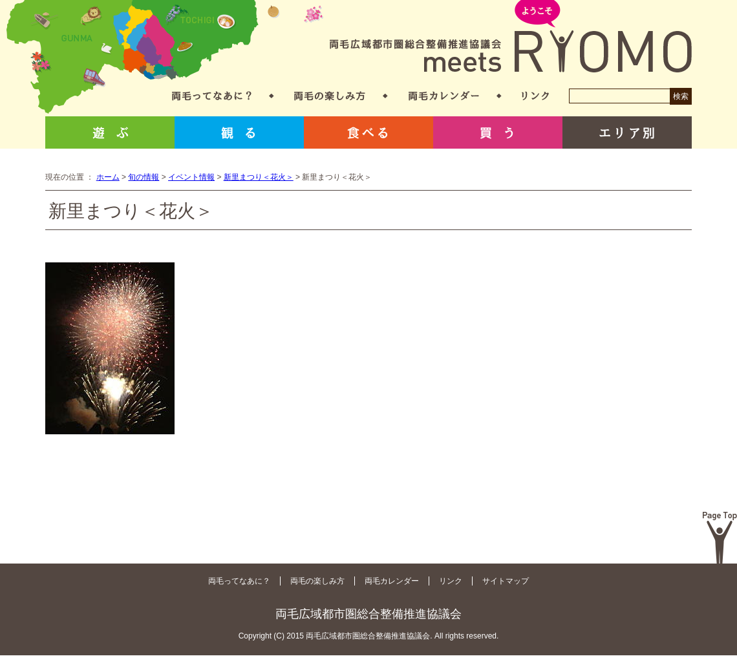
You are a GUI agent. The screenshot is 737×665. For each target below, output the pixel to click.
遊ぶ (110, 132)
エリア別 (627, 132)
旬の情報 (143, 177)
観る (239, 132)
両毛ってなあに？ (211, 95)
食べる (368, 132)
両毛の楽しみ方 (330, 95)
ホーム (108, 177)
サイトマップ (505, 581)
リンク (535, 95)
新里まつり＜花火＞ (259, 177)
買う (497, 132)
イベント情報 (191, 177)
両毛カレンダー (444, 95)
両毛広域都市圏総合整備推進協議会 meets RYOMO (511, 37)
